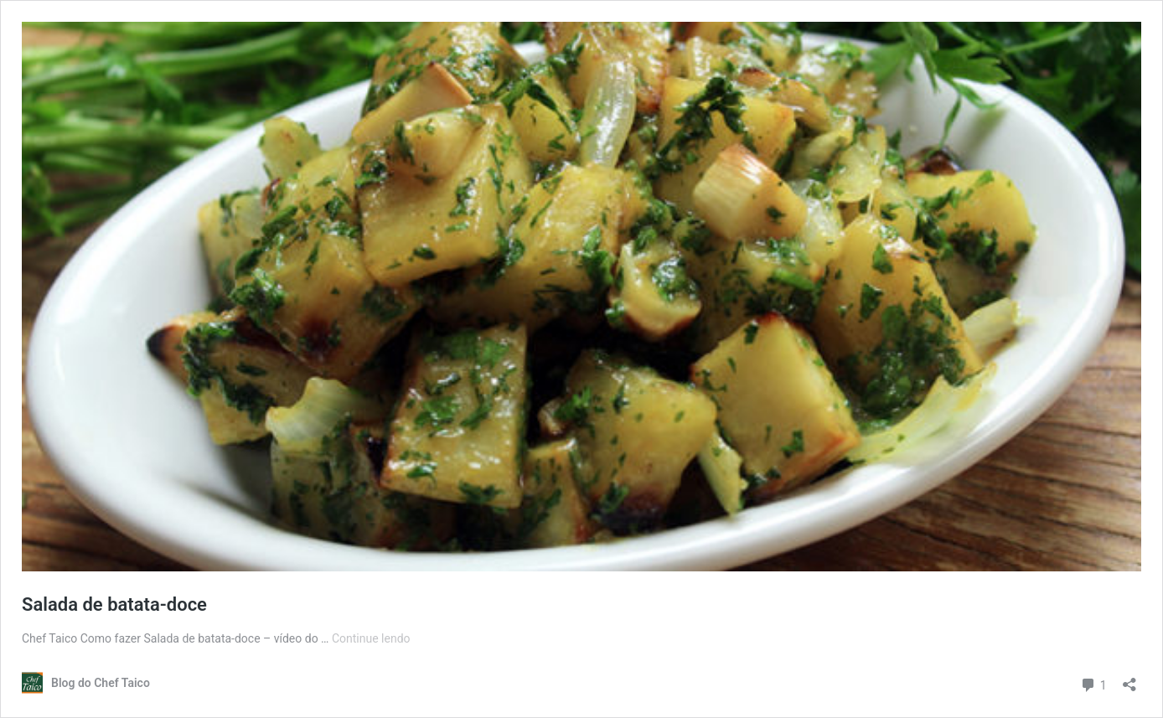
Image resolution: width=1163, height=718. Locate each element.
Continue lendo (371, 638)
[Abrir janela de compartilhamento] (1129, 679)
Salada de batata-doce (114, 604)
